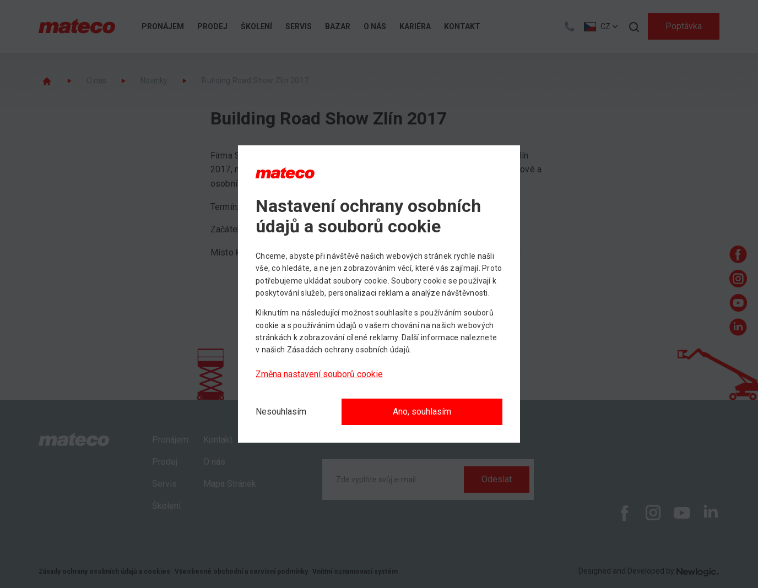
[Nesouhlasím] (281, 412)
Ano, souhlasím (422, 411)
